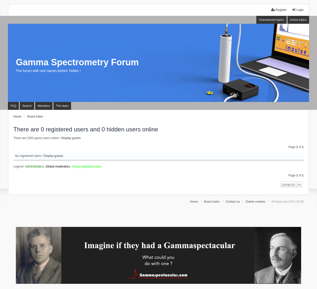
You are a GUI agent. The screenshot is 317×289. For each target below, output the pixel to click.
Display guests (71, 138)
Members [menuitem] (44, 106)
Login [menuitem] (298, 10)
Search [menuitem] (27, 106)
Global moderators (58, 166)
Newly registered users (87, 166)
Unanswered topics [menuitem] (271, 20)
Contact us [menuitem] (233, 201)
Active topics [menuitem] (298, 20)
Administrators (34, 166)
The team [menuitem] (62, 106)
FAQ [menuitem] (13, 106)
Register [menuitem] (279, 10)
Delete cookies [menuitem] (255, 201)
